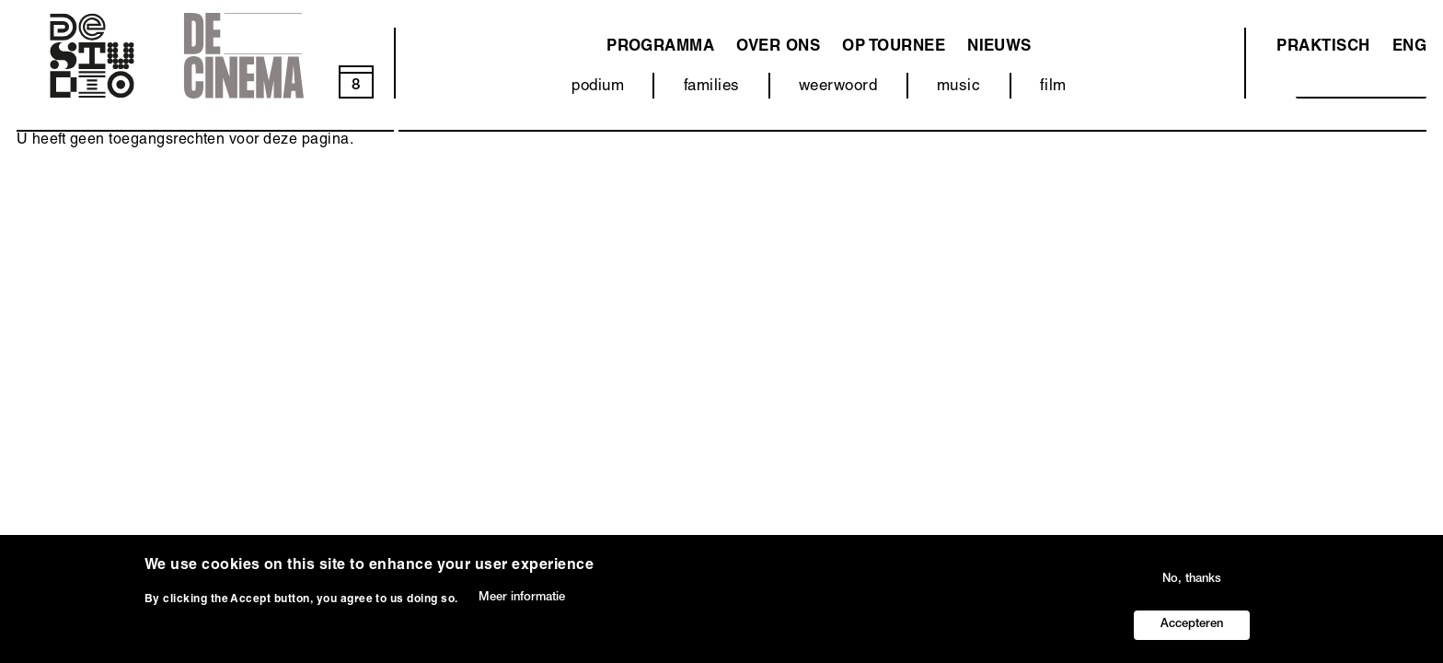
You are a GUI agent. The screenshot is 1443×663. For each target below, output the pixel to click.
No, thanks (1191, 593)
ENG (1409, 47)
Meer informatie (522, 610)
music (958, 87)
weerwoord (838, 87)
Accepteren (1191, 638)
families (712, 87)
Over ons (778, 47)
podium (597, 87)
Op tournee (893, 47)
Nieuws (999, 47)
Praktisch (1322, 47)
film (1053, 87)
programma (660, 47)
